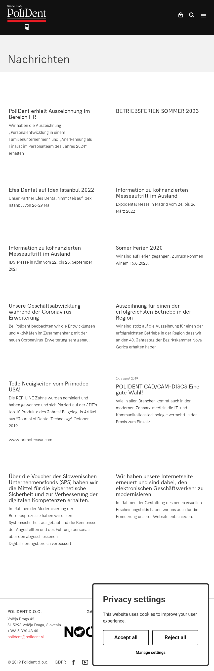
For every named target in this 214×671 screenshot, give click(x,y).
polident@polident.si (25, 637)
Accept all (126, 637)
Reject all (175, 637)
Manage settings (151, 652)
